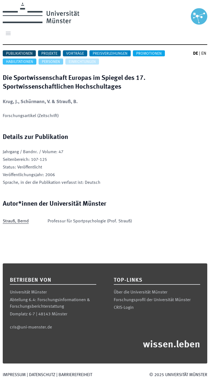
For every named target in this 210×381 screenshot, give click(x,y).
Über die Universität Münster (140, 292)
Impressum (14, 375)
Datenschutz (42, 375)
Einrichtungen (82, 62)
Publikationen (19, 54)
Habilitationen (19, 62)
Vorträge (75, 54)
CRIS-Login (124, 308)
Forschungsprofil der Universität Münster (152, 300)
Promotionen (149, 54)
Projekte (49, 54)
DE (195, 53)
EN (203, 53)
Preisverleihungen (110, 54)
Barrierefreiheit (75, 375)
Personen (51, 62)
